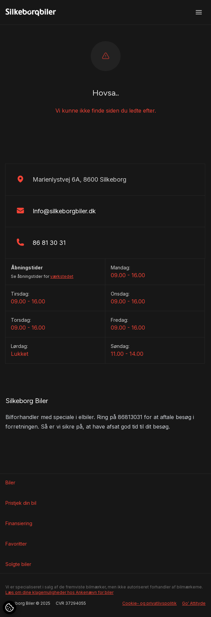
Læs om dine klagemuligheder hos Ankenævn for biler (59, 592)
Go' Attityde (194, 603)
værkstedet (61, 276)
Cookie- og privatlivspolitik (149, 603)
